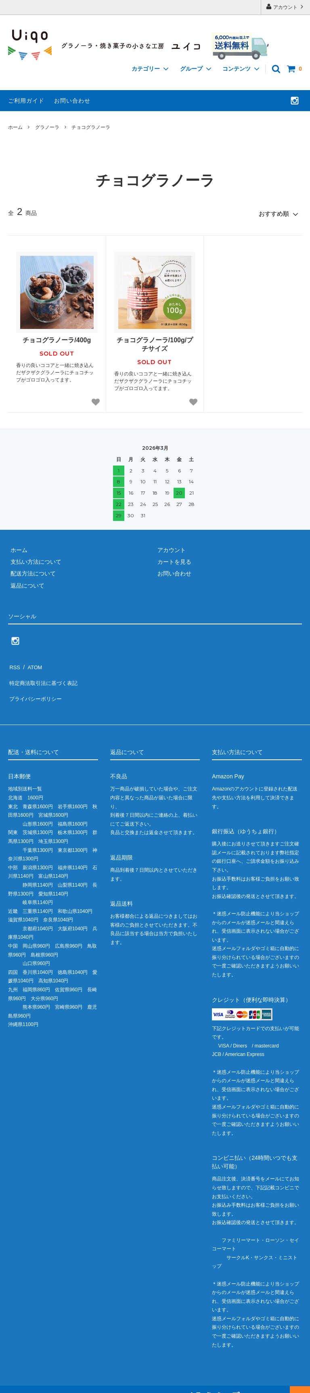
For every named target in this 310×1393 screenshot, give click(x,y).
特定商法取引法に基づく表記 (45, 675)
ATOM (32, 663)
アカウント (286, 6)
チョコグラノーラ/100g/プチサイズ (155, 342)
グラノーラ (47, 127)
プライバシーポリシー (36, 687)
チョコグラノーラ (90, 127)
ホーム (15, 127)
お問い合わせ (72, 100)
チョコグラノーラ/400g (57, 338)
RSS (14, 663)
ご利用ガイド (26, 100)
